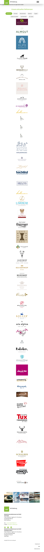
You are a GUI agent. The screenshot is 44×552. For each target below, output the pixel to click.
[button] (38, 2)
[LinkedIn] (11, 527)
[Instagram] (8, 527)
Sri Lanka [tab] (31, 16)
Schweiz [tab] (15, 13)
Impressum (37, 544)
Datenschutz (37, 548)
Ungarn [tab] (36, 13)
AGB (39, 546)
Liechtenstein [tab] (24, 16)
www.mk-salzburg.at (12, 540)
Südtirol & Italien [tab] (14, 16)
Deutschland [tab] (23, 13)
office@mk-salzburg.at (12, 524)
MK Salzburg (13, 2)
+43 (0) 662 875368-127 (11, 523)
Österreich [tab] (8, 13)
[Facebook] (5, 527)
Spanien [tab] (30, 13)
